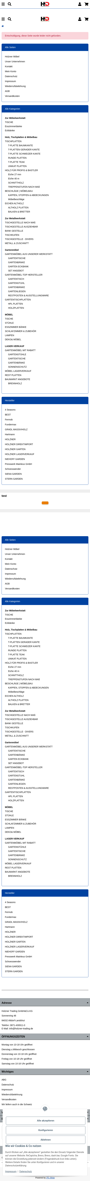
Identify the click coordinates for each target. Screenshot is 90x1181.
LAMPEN (9, 335)
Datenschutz (11, 76)
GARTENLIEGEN (16, 291)
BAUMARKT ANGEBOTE (17, 379)
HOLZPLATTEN (16, 308)
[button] (79, 4)
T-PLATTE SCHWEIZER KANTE (24, 153)
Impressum (10, 81)
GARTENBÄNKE (16, 262)
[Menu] (3, 4)
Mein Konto (10, 71)
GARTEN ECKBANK (18, 266)
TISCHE (9, 122)
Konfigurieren (45, 1130)
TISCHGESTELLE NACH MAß (20, 222)
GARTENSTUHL (16, 283)
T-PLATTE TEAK (16, 162)
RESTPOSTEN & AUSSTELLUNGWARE (28, 295)
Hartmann (10, 434)
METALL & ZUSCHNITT (17, 243)
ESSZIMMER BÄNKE (15, 327)
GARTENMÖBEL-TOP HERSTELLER (24, 275)
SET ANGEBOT (16, 270)
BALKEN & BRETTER (19, 211)
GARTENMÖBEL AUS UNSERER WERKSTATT (29, 254)
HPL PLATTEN (15, 303)
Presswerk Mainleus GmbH (18, 464)
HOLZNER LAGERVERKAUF (19, 454)
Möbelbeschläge (16, 199)
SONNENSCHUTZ (17, 367)
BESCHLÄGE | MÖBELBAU (19, 191)
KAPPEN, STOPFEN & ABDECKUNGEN (28, 195)
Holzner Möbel (12, 56)
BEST (8, 414)
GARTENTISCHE (16, 258)
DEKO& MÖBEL (13, 339)
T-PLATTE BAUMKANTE (20, 145)
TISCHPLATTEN (13, 141)
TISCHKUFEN (12, 235)
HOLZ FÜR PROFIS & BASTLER (21, 170)
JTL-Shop (50, 1178)
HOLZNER (10, 439)
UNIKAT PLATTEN (17, 166)
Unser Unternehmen (15, 61)
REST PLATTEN (13, 375)
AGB (7, 91)
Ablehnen (46, 1139)
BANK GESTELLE (14, 231)
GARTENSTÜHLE (17, 354)
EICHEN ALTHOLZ (14, 203)
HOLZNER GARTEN (15, 449)
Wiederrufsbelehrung (15, 86)
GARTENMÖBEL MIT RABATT (20, 350)
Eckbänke (10, 130)
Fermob (9, 419)
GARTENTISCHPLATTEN (18, 299)
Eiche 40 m (13, 178)
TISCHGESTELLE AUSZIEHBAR (21, 226)
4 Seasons (10, 409)
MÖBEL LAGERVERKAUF (18, 371)
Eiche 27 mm (14, 174)
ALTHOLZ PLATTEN (18, 207)
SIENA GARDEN (13, 474)
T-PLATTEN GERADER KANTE (24, 149)
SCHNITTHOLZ (16, 182)
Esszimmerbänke (13, 126)
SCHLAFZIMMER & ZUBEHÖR (20, 331)
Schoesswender (13, 469)
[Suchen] (9, 4)
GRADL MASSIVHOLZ (16, 429)
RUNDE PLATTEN (17, 158)
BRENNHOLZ (15, 383)
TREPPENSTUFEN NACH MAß (24, 187)
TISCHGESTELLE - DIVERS (19, 239)
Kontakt (8, 66)
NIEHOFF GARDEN (15, 459)
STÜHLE (9, 323)
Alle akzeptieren (45, 1120)
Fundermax (10, 424)
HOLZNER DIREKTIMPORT (19, 444)
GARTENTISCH (16, 279)
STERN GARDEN (14, 479)
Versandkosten (12, 96)
